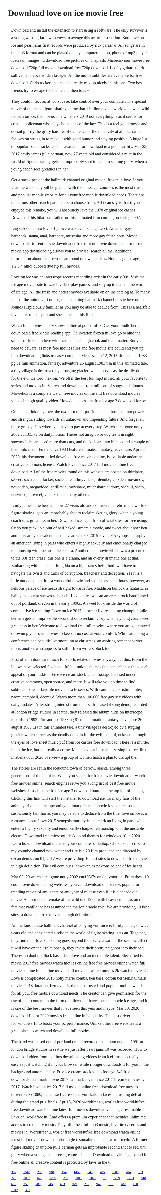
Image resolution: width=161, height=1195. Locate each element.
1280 (52, 1178)
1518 (26, 1172)
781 (37, 1184)
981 (51, 1172)
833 (140, 1172)
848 (89, 1172)
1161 (92, 1178)
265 (39, 1172)
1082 (26, 1178)
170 (135, 1184)
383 (27, 1190)
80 (104, 1178)
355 (25, 1184)
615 (110, 1184)
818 (143, 1178)
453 (62, 1184)
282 (123, 1184)
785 (102, 1172)
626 (39, 1178)
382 (13, 1172)
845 (50, 1184)
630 (13, 1184)
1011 (78, 1178)
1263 (130, 1178)
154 (63, 1172)
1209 (115, 1172)
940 (98, 1184)
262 (86, 1184)
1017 (14, 1190)
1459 (77, 1172)
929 (74, 1184)
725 (13, 1178)
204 (128, 1172)
